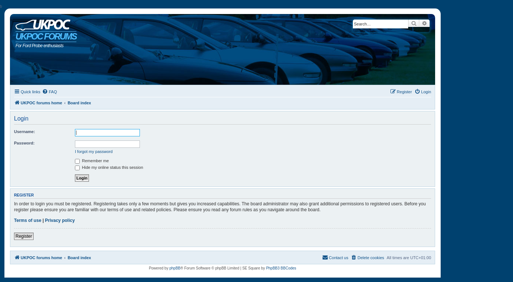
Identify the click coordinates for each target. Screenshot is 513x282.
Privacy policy (60, 220)
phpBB (174, 268)
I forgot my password (94, 151)
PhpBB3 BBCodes (281, 268)
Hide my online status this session (109, 167)
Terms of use (27, 220)
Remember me (92, 161)
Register (24, 236)
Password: (24, 143)
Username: (24, 131)
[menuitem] (49, 91)
